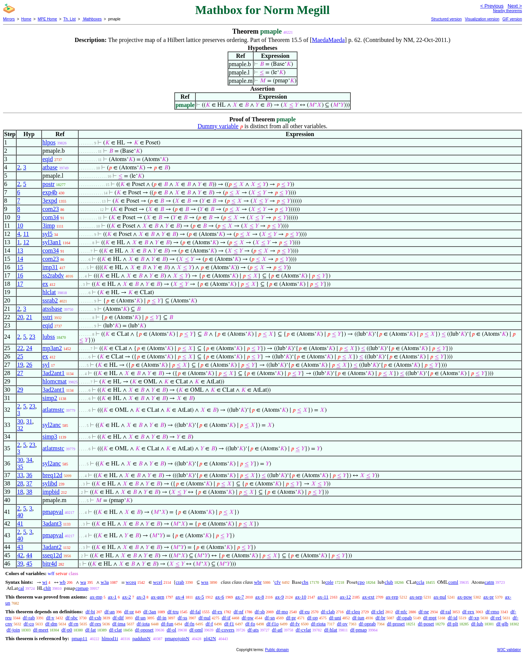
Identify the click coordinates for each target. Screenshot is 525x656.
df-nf (238, 611)
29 (20, 389)
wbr (258, 582)
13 (20, 250)
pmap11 (79, 638)
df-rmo (492, 611)
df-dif (118, 617)
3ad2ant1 (53, 373)
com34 (50, 217)
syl (46, 364)
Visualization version (482, 19)
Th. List (69, 19)
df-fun (167, 624)
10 (20, 225)
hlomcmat (54, 381)
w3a (105, 582)
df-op (312, 617)
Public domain (277, 650)
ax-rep (392, 597)
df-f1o (272, 624)
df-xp (474, 617)
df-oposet (144, 630)
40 (20, 515)
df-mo (282, 611)
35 (20, 467)
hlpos (49, 142)
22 (20, 348)
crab (180, 582)
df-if (226, 617)
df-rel (496, 617)
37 (29, 483)
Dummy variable (218, 126)
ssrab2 (50, 300)
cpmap (81, 588)
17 (20, 284)
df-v (50, 617)
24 (29, 348)
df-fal (195, 611)
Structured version (446, 19)
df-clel (377, 611)
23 (32, 336)
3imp (48, 225)
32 (20, 428)
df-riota (318, 624)
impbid (50, 492)
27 (20, 373)
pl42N (210, 638)
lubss (48, 336)
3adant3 (52, 523)
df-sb (260, 611)
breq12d (52, 475)
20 (20, 317)
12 (26, 242)
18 (20, 492)
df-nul (204, 617)
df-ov (342, 624)
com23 (50, 209)
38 (29, 492)
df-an (109, 611)
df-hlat (330, 630)
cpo (361, 582)
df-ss (182, 617)
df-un (140, 617)
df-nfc (401, 611)
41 (20, 523)
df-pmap (358, 630)
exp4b (49, 192)
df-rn (73, 624)
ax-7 (239, 597)
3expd (49, 200)
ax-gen (157, 597)
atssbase (52, 309)
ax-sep (415, 597)
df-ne (423, 611)
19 (20, 364)
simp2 (49, 398)
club (388, 582)
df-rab (29, 617)
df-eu (304, 611)
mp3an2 (52, 348)
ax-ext (368, 597)
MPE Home (47, 19)
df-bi (90, 611)
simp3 (49, 436)
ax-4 (179, 597)
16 (20, 275)
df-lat (90, 630)
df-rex (468, 611)
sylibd (49, 483)
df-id (452, 617)
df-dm (51, 624)
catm (489, 582)
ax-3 (140, 597)
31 (29, 421)
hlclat (49, 292)
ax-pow (464, 597)
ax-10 (301, 597)
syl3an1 (51, 242)
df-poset (426, 624)
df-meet (40, 630)
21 (29, 317)
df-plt (452, 624)
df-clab (328, 611)
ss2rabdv (53, 275)
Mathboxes (92, 19)
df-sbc (71, 617)
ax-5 (199, 597)
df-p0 (67, 630)
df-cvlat (303, 630)
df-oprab (367, 624)
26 (29, 364)
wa (83, 582)
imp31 (50, 267)
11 (26, 234)
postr (48, 184)
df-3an (149, 611)
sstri (47, 317)
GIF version (512, 19)
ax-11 (322, 597)
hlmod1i (110, 638)
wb (63, 582)
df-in (161, 617)
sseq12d (52, 555)
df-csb (95, 617)
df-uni (335, 617)
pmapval (52, 512)
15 (20, 267)
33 (20, 475)
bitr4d (49, 563)
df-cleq (353, 611)
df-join (13, 630)
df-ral (445, 611)
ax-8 (259, 597)
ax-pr (488, 597)
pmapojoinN (177, 638)
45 (29, 563)
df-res (95, 624)
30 (20, 421)
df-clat (115, 630)
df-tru (173, 611)
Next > (515, 6)
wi (44, 582)
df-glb (502, 624)
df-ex (217, 611)
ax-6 (219, 597)
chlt (47, 588)
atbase (49, 167)
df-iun (358, 617)
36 (29, 475)
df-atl (277, 630)
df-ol (171, 630)
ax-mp (96, 597)
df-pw (248, 617)
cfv (277, 582)
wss (205, 582)
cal (21, 588)
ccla (420, 582)
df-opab (404, 617)
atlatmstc (53, 409)
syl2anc (51, 425)
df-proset (396, 624)
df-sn (270, 617)
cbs (305, 582)
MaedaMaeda (328, 40)
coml (453, 582)
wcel (158, 582)
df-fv (295, 624)
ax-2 (126, 597)
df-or (129, 611)
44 (29, 555)
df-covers (225, 630)
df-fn (189, 624)
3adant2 (52, 547)
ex (45, 284)
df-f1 (229, 624)
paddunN (141, 638)
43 (20, 547)
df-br (381, 617)
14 (20, 259)
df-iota (143, 624)
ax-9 (279, 597)
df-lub (477, 624)
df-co (29, 624)
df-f (209, 624)
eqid (47, 159)
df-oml (196, 630)
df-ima (118, 624)
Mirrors (9, 19)
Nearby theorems (507, 11)
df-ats (253, 630)
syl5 (47, 234)
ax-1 (112, 597)
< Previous (491, 6)
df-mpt (429, 617)
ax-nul (440, 597)
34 (29, 460)
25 (20, 356)
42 (20, 555)
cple (329, 582)
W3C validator (509, 650)
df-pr (291, 617)
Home (26, 19)
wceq (131, 582)
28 (20, 483)
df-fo (250, 624)
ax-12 (345, 597)
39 (20, 563)
